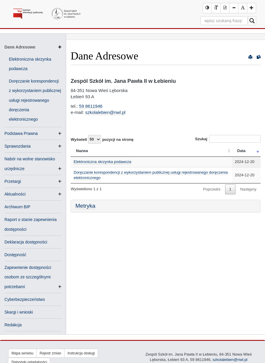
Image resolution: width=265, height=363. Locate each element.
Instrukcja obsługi (81, 353)
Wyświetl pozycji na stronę (102, 139)
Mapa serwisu (22, 353)
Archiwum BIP (17, 206)
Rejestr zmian (50, 353)
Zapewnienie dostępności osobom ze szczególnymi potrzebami (27, 277)
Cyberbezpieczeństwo (24, 299)
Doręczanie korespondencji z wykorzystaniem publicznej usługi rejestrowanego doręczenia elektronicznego (35, 100)
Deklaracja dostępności (25, 242)
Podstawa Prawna (21, 133)
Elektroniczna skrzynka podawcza (102, 161)
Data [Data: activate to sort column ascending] (241, 151)
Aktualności (15, 194)
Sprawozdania (17, 146)
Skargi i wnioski (18, 312)
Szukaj (228, 139)
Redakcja (13, 324)
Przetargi (12, 181)
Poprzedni (211, 189)
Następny (248, 189)
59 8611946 (91, 106)
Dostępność (15, 254)
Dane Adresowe (32, 47)
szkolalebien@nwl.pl (105, 112)
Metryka (85, 206)
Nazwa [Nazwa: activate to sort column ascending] (82, 151)
